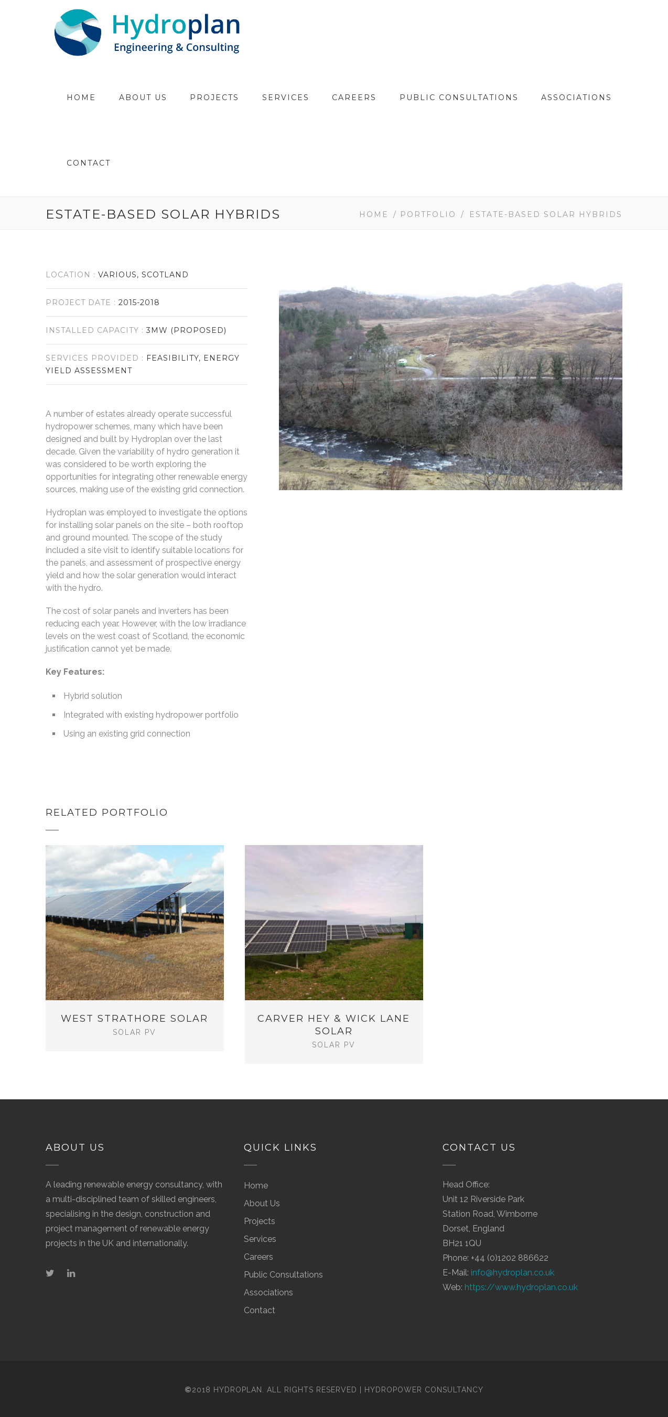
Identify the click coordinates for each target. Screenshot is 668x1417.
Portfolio (428, 214)
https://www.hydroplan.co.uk (521, 1283)
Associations (576, 97)
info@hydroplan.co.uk (512, 1268)
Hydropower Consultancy (423, 1385)
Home (81, 97)
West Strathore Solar (134, 1018)
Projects (214, 97)
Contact (89, 163)
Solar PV (134, 1032)
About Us (143, 97)
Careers (354, 97)
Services (285, 97)
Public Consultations (459, 97)
